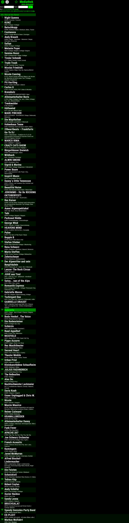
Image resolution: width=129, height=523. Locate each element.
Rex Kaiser (10, 200)
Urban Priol (10, 360)
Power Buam (11, 169)
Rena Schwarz (11, 247)
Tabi (6, 213)
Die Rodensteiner (13, 321)
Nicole (7, 400)
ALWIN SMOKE (12, 159)
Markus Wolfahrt (13, 519)
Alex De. (9, 379)
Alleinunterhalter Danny (17, 421)
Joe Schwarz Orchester (16, 437)
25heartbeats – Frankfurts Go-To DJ (18, 131)
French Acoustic (13, 442)
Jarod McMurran (13, 453)
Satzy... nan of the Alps (17, 280)
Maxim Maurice (12, 405)
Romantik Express (14, 285)
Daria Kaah (10, 390)
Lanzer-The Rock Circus (17, 269)
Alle (17, 9)
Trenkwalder (11, 103)
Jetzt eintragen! (27, 4)
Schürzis (9, 326)
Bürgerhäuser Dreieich (16, 150)
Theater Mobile (12, 355)
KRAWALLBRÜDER (14, 416)
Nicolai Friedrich (13, 67)
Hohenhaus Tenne (13, 124)
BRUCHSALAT (12, 503)
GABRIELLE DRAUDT (15, 301)
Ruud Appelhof (12, 331)
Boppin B (9, 237)
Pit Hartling (10, 82)
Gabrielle (9, 310)
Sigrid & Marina (12, 164)
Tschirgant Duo (12, 296)
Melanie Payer (12, 48)
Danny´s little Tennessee (17, 180)
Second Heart (11, 350)
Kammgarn (10, 448)
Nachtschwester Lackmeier (19, 384)
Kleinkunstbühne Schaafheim (20, 364)
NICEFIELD (10, 335)
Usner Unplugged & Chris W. (19, 395)
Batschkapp (10, 27)
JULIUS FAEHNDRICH (16, 369)
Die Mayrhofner (12, 119)
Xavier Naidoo (12, 493)
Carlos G (9, 87)
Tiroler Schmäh (12, 58)
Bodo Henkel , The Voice (17, 316)
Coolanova (10, 32)
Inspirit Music (11, 176)
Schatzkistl (10, 474)
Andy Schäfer (11, 489)
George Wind (11, 222)
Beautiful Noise (12, 187)
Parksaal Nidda (12, 218)
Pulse (7, 232)
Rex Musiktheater (13, 345)
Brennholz (9, 92)
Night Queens (11, 17)
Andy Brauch (11, 37)
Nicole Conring (12, 74)
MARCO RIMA (11, 140)
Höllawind (9, 108)
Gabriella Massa (13, 292)
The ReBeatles (12, 374)
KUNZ (7, 22)
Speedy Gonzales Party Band (19, 510)
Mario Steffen (12, 251)
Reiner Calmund (12, 411)
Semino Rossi (11, 53)
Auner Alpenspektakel (16, 208)
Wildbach (9, 155)
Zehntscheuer (11, 256)
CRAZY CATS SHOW (15, 145)
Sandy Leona (11, 498)
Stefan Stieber (12, 242)
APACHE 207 (11, 432)
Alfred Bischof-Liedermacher (12, 460)
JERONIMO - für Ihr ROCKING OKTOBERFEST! (20, 194)
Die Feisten (10, 469)
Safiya (7, 43)
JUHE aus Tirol (12, 274)
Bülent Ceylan (11, 484)
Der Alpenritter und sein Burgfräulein (17, 263)
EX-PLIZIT (9, 514)
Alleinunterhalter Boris (16, 96)
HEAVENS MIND (13, 227)
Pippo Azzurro (12, 340)
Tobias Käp (10, 479)
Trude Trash (10, 62)
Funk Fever (10, 427)
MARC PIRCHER (13, 113)
